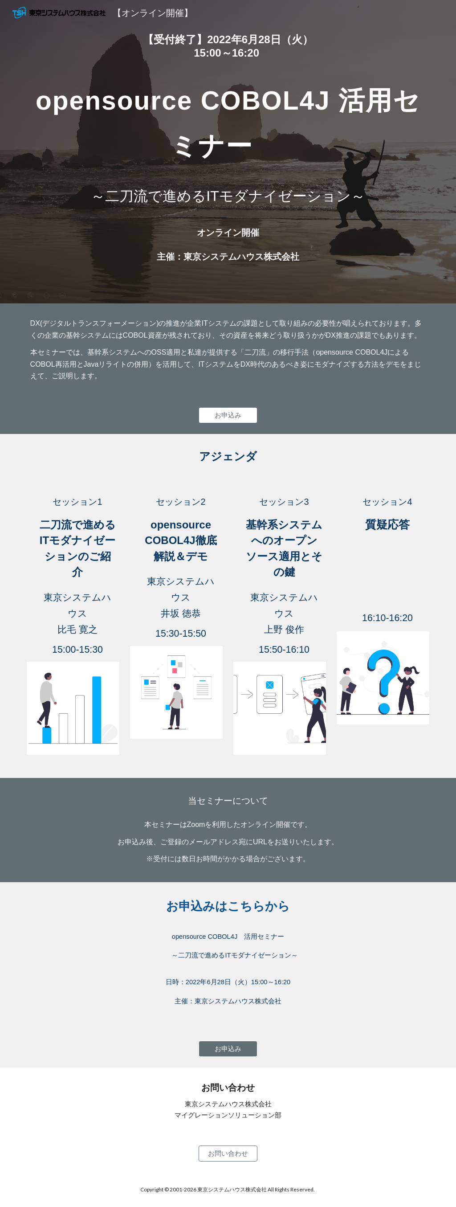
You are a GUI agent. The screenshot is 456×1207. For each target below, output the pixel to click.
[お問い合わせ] (227, 1153)
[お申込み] (227, 415)
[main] (228, 46)
